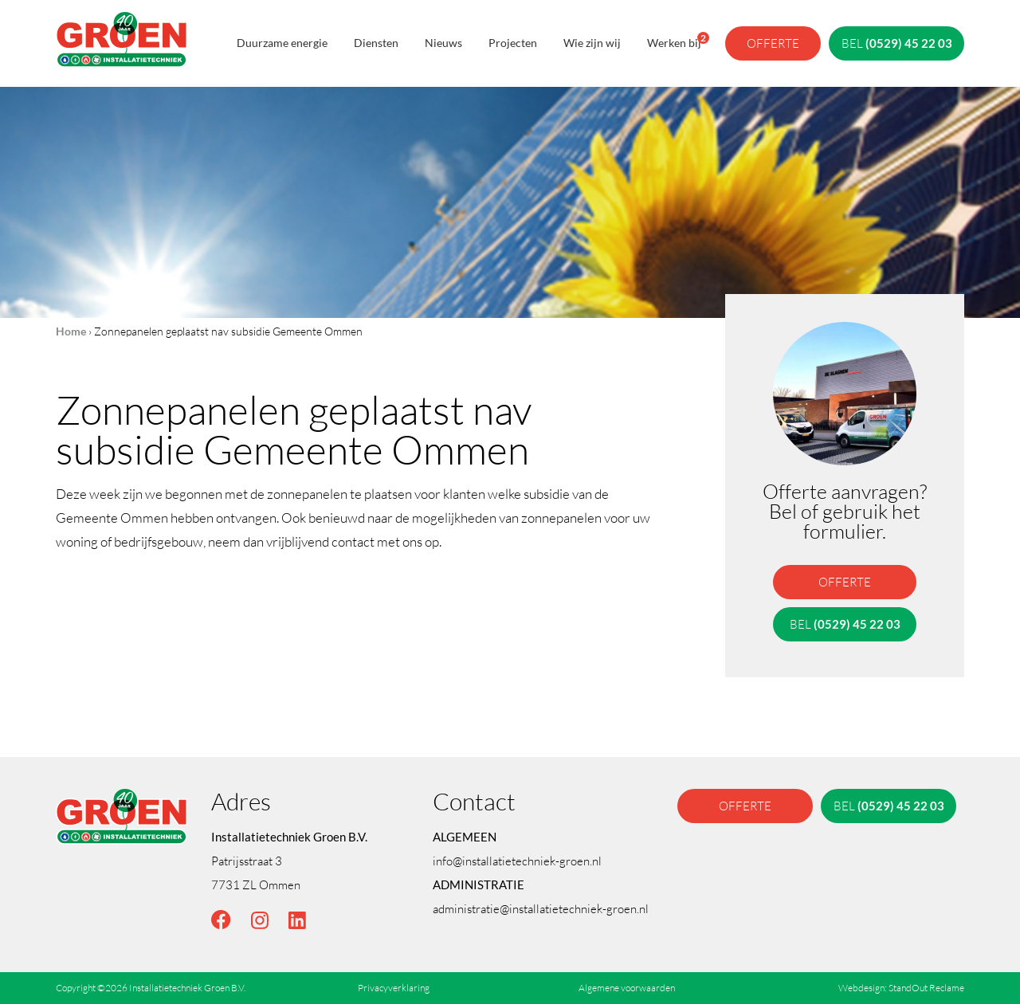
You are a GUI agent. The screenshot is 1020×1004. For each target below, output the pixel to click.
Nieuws (443, 42)
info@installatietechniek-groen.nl (517, 860)
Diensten (376, 42)
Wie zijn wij (592, 42)
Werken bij (674, 40)
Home (71, 331)
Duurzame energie (282, 42)
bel (897, 43)
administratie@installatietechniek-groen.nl (541, 908)
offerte (773, 43)
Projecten (512, 42)
